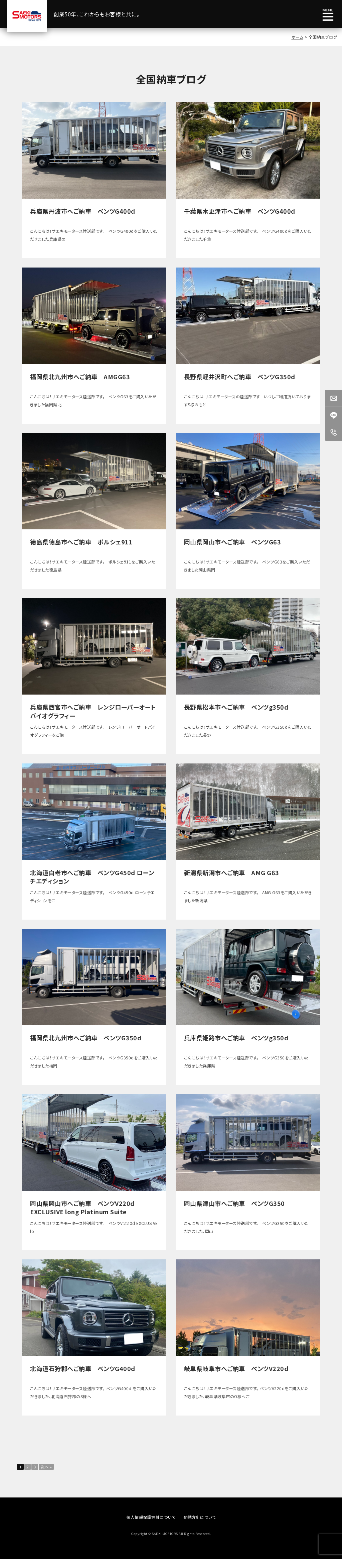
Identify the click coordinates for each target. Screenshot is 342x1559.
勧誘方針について (199, 1519)
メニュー (328, 15)
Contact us (333, 398)
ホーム (298, 37)
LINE (333, 415)
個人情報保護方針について (150, 1519)
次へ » (54, 1467)
